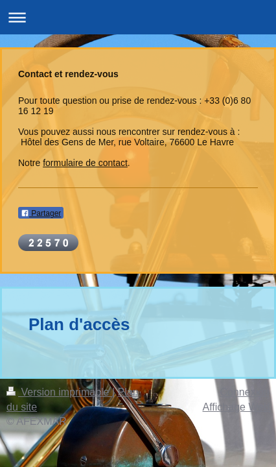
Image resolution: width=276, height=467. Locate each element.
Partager (41, 213)
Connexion (245, 392)
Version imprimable (59, 392)
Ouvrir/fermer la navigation (138, 17)
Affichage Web (236, 407)
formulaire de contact (85, 163)
